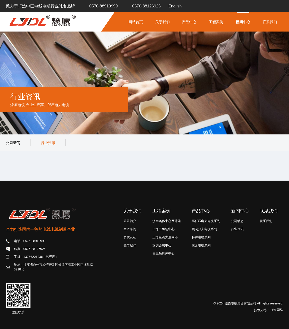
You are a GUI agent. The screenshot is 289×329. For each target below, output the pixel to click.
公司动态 (237, 221)
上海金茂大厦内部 (165, 237)
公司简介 (130, 221)
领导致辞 (130, 245)
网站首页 (135, 22)
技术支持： (268, 310)
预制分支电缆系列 (204, 229)
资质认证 (130, 237)
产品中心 (189, 22)
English (175, 6)
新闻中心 (243, 22)
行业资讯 (48, 143)
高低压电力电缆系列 (206, 221)
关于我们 (162, 22)
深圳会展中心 (161, 245)
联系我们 (270, 22)
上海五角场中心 (163, 229)
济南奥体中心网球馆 (166, 221)
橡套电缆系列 (201, 245)
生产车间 (130, 229)
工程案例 (216, 22)
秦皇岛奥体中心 (163, 253)
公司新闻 (13, 143)
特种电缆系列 (201, 237)
